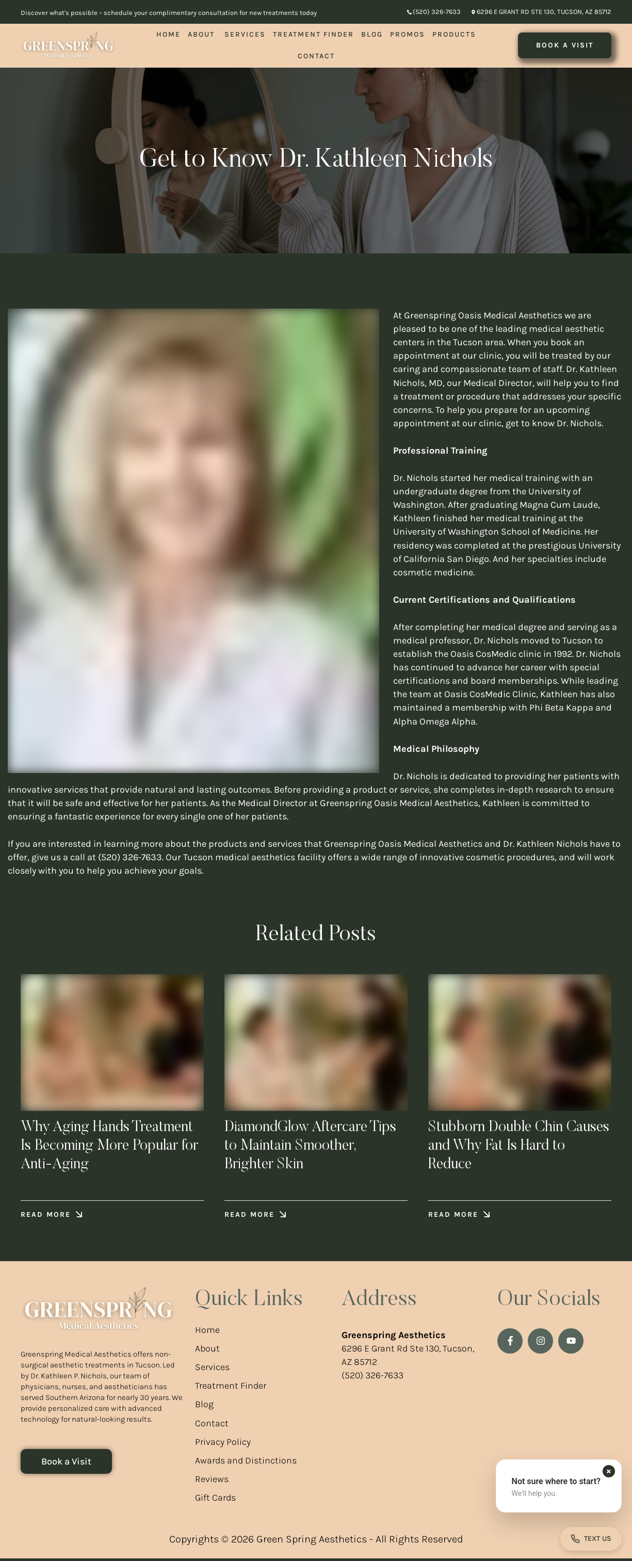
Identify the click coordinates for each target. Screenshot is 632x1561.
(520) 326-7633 (372, 1377)
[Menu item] (168, 34)
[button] (434, 12)
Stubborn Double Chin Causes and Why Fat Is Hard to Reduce (515, 1147)
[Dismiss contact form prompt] (609, 1471)
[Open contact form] (591, 1539)
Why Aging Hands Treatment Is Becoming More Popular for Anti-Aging (111, 1147)
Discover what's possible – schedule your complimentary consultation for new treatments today (169, 13)
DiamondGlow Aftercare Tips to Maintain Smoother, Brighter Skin (315, 1147)
